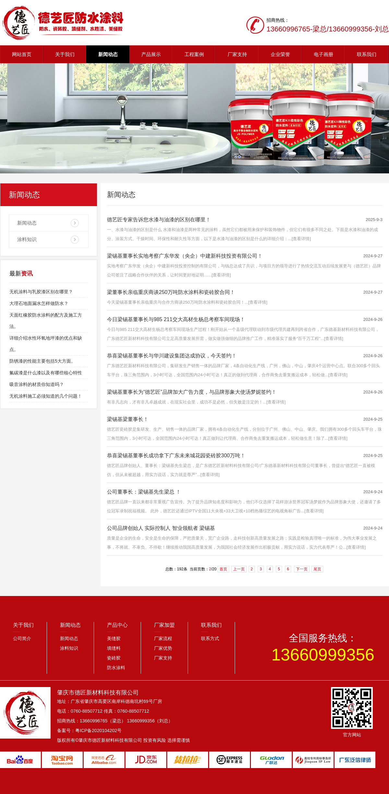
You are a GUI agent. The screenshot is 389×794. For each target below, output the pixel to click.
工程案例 (194, 54)
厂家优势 (163, 648)
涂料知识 (27, 239)
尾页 (317, 569)
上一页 (239, 569)
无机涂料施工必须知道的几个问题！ (45, 396)
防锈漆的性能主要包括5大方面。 (42, 361)
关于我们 (65, 54)
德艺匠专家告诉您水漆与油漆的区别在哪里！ (159, 219)
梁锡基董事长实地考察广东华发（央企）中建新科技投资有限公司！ (185, 256)
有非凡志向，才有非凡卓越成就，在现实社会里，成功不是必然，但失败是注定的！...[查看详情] (196, 402)
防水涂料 (116, 667)
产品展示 (151, 54)
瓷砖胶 (114, 657)
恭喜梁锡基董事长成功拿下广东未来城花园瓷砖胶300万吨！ (176, 455)
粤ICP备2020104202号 (98, 730)
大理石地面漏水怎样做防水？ (38, 303)
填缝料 (114, 648)
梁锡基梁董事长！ (127, 419)
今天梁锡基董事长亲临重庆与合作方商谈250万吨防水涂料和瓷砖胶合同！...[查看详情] (187, 302)
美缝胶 (114, 638)
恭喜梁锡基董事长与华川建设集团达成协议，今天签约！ (172, 355)
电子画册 (323, 54)
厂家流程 (163, 638)
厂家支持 (237, 54)
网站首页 (21, 54)
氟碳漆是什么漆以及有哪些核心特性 (45, 372)
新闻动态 (108, 54)
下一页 (302, 569)
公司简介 (22, 638)
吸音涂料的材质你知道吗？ (36, 384)
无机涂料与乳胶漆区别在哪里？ (41, 291)
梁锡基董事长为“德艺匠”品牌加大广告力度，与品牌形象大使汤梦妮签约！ (192, 392)
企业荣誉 (280, 54)
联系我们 (366, 54)
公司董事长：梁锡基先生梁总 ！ (144, 492)
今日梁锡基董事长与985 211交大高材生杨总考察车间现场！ (176, 319)
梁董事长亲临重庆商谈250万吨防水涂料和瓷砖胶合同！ (171, 292)
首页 (223, 569)
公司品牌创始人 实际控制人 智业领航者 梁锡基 (161, 528)
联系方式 (210, 638)
